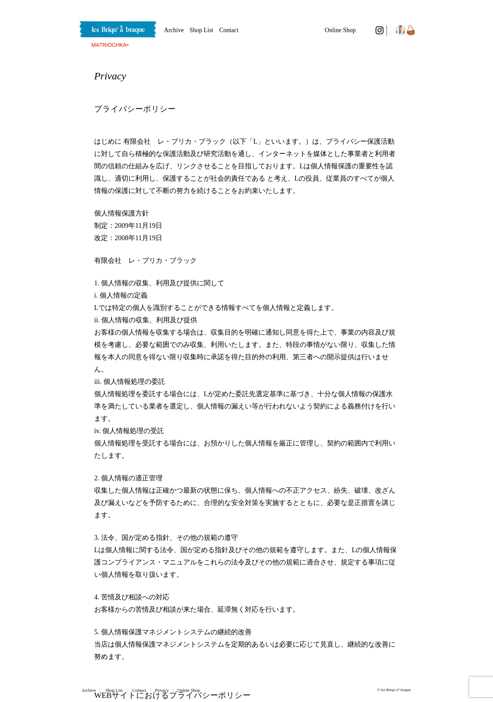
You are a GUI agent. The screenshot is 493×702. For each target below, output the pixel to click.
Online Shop (340, 30)
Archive (174, 30)
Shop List (202, 30)
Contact (229, 30)
